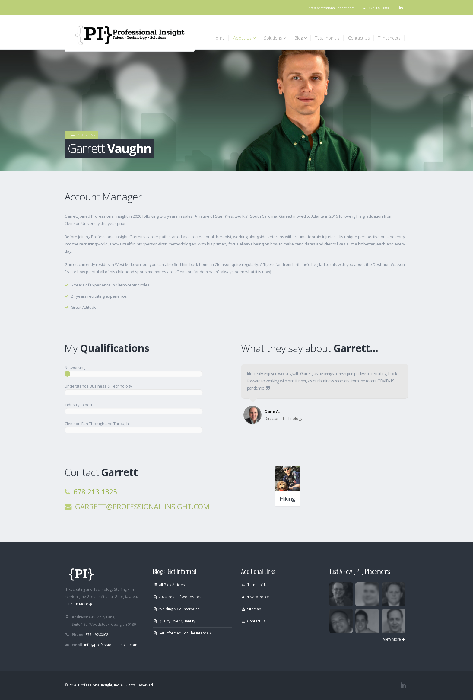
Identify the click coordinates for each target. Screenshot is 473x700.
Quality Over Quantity (174, 620)
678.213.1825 (95, 492)
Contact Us (359, 38)
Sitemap (251, 608)
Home (219, 38)
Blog (300, 38)
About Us (244, 38)
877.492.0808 (379, 8)
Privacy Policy (255, 596)
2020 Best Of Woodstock (178, 596)
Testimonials (327, 38)
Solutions (275, 38)
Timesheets (389, 38)
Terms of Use (256, 584)
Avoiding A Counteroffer (176, 608)
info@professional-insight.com (331, 8)
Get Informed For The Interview (182, 633)
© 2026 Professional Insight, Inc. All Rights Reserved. (109, 684)
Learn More (80, 603)
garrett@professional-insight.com (142, 506)
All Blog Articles (169, 584)
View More (394, 639)
